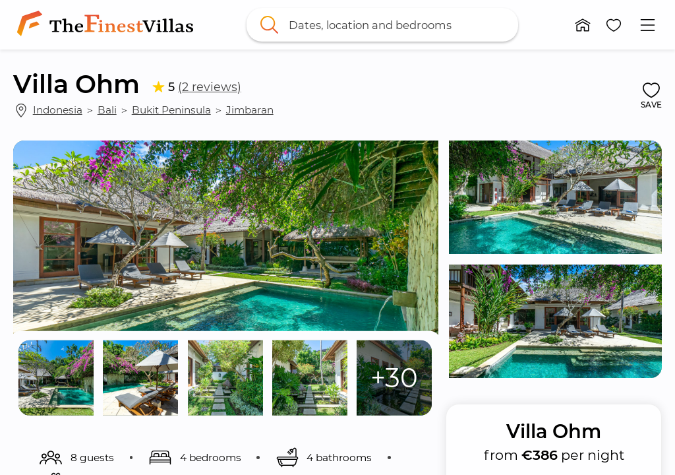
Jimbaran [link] (250, 110)
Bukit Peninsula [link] (171, 110)
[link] (107, 25)
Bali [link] (107, 110)
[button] (583, 25)
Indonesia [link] (57, 110)
